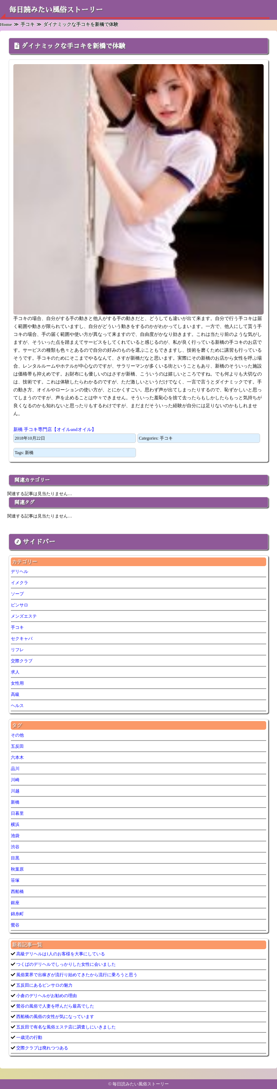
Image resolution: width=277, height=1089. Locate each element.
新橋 (29, 452)
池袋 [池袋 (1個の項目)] (15, 835)
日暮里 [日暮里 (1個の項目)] (17, 813)
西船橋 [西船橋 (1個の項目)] (17, 891)
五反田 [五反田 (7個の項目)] (17, 746)
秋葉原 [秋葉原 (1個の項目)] (17, 869)
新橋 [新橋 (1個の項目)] (15, 802)
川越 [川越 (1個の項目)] (15, 791)
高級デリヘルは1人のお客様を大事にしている (60, 953)
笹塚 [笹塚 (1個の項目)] (15, 880)
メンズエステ (24, 616)
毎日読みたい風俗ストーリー (56, 9)
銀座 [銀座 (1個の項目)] (15, 902)
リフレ (17, 649)
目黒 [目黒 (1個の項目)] (15, 858)
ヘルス (17, 705)
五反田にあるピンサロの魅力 (43, 985)
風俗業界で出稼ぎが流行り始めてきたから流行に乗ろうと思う (76, 974)
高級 (15, 694)
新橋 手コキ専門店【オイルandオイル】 (54, 429)
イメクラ (19, 582)
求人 (15, 672)
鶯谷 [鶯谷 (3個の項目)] (15, 925)
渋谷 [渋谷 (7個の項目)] (15, 846)
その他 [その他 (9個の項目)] (17, 735)
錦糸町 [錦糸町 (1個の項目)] (17, 913)
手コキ (166, 438)
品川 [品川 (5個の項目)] (15, 768)
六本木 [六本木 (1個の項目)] (17, 757)
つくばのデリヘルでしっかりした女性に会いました (65, 964)
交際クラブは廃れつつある (41, 1047)
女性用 (17, 683)
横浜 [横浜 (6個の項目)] (15, 824)
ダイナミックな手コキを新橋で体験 (73, 46)
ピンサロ (19, 605)
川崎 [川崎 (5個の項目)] (15, 779)
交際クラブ (21, 660)
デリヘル (19, 571)
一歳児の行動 (28, 1037)
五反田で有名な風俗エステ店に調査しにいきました (65, 1027)
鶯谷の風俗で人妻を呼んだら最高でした (54, 1006)
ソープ (17, 593)
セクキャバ (21, 638)
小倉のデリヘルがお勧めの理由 (46, 995)
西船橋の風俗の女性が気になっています (54, 1016)
